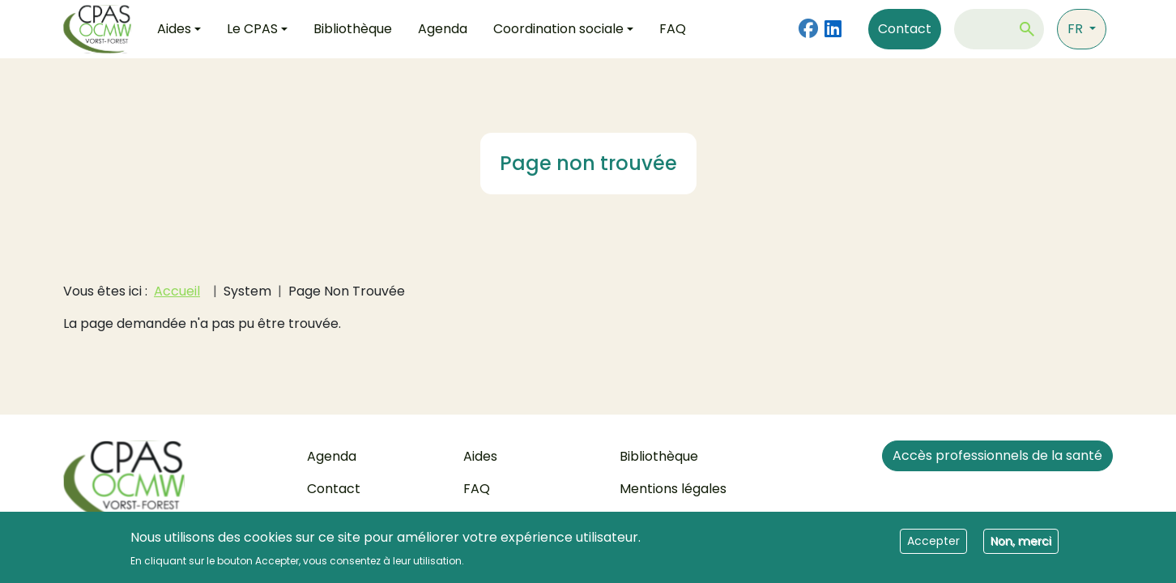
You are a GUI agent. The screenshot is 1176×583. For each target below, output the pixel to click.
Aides (480, 456)
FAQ (672, 28)
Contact (904, 28)
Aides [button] (174, 28)
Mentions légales (673, 488)
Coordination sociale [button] (558, 28)
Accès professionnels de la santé (997, 455)
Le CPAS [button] (252, 28)
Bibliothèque (352, 28)
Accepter (933, 546)
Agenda (442, 28)
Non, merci (1021, 546)
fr (1076, 28)
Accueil (177, 291)
